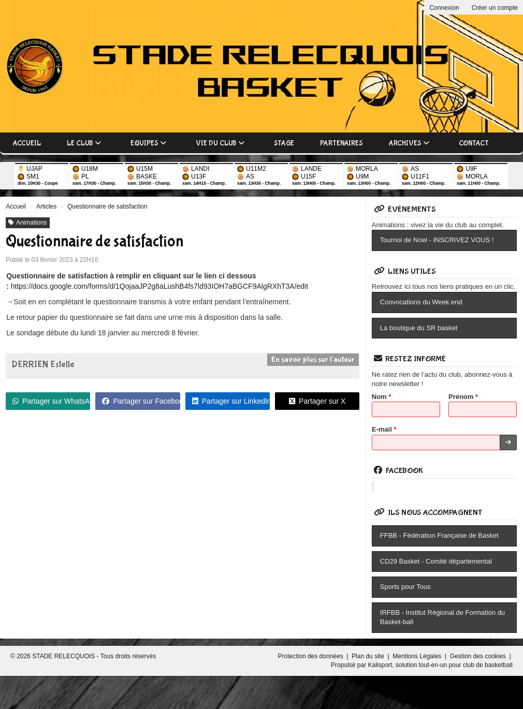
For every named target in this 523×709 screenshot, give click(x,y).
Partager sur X (317, 401)
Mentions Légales (418, 656)
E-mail (384, 429)
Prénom (463, 397)
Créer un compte (495, 7)
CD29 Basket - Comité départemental (436, 561)
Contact (474, 143)
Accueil (27, 143)
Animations (27, 222)
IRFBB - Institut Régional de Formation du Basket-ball (442, 617)
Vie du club (220, 143)
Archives (409, 143)
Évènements (405, 209)
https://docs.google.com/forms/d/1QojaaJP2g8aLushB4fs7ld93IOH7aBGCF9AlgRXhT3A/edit (159, 286)
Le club (84, 143)
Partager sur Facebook (141, 401)
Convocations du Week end (421, 302)
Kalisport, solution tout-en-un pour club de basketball (440, 665)
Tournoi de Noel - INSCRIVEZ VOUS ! (437, 240)
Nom (381, 397)
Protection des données (311, 656)
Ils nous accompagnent (428, 513)
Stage (284, 143)
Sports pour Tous (405, 586)
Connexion (444, 7)
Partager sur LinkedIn (231, 401)
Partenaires (341, 143)
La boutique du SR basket (419, 328)
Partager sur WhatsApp (51, 401)
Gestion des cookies (478, 656)
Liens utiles (405, 271)
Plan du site (369, 656)
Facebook (398, 471)
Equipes (148, 143)
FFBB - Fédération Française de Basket (439, 535)
